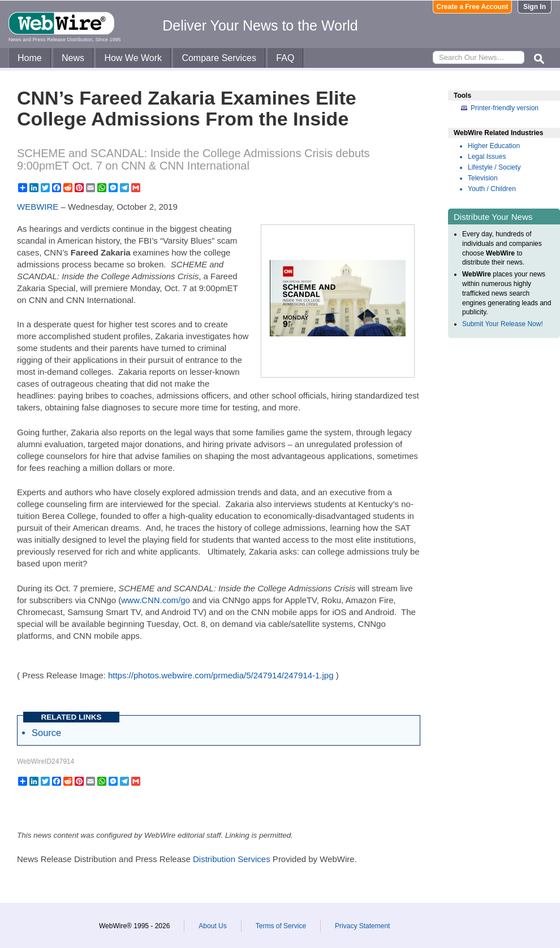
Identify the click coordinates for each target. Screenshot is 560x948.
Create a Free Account (473, 7)
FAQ (285, 58)
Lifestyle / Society (494, 167)
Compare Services (219, 58)
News (73, 58)
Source (46, 733)
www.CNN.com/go (155, 600)
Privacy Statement (362, 926)
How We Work (133, 58)
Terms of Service (281, 926)
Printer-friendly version (505, 108)
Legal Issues (487, 157)
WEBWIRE (37, 206)
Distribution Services (231, 859)
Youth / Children (492, 189)
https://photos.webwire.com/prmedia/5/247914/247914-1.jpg (221, 675)
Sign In (534, 7)
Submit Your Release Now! (502, 324)
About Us (212, 926)
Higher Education (494, 146)
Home (30, 58)
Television (483, 178)
